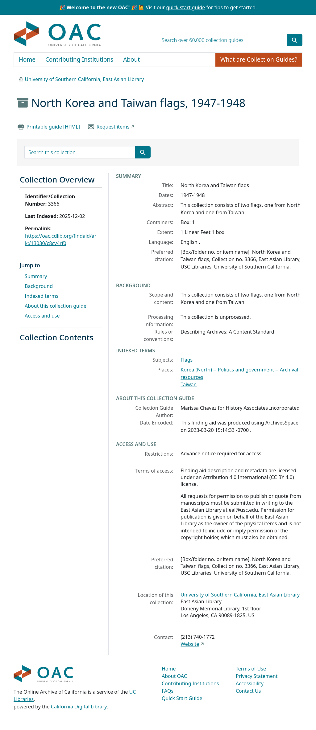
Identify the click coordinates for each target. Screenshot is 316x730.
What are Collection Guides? (258, 59)
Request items (113, 126)
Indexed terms (41, 296)
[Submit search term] (294, 40)
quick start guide (185, 7)
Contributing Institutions (79, 59)
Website (190, 644)
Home (27, 59)
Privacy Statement (257, 676)
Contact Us (248, 690)
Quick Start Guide (182, 698)
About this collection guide (55, 305)
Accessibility (250, 683)
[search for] (222, 40)
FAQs (167, 690)
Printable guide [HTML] (53, 126)
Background (39, 286)
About (131, 59)
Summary (36, 276)
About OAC (174, 676)
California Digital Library (79, 706)
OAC (58, 34)
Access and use (42, 315)
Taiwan (189, 384)
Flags (187, 359)
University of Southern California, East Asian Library (84, 79)
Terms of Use (251, 668)
